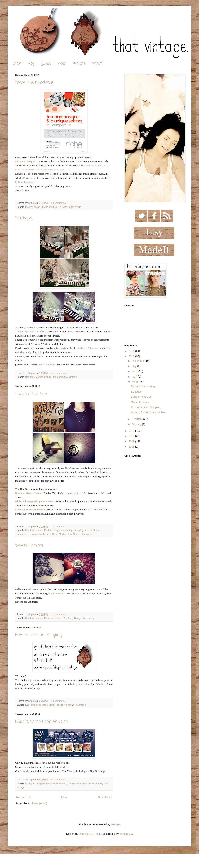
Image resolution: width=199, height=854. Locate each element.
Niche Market (59, 534)
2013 (132, 351)
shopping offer (64, 705)
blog (31, 63)
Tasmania (58, 377)
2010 (132, 436)
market (29, 207)
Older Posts (105, 797)
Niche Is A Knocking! (34, 82)
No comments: (59, 203)
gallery (46, 63)
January (137, 424)
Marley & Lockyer (89, 348)
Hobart (47, 377)
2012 (132, 356)
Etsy (27, 705)
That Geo (73, 534)
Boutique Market (34, 377)
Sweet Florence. (29, 545)
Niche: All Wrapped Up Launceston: (34, 501)
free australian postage (43, 705)
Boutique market (28, 331)
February (137, 418)
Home (64, 797)
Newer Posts (23, 797)
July (134, 366)
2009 (132, 441)
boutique (29, 783)
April (135, 376)
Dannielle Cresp (88, 833)
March (136, 381)
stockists (78, 63)
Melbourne (45, 534)
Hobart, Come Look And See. (41, 721)
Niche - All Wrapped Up (27, 161)
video (61, 63)
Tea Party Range (72, 618)
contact (97, 63)
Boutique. (24, 218)
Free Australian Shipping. (38, 635)
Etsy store (78, 684)
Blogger (115, 824)
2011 (132, 430)
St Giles (63, 207)
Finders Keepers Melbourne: (30, 509)
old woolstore (83, 783)
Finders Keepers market (57, 530)
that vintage (75, 207)
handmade (52, 783)
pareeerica (125, 833)
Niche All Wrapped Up (46, 207)
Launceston (23, 534)
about (17, 63)
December (138, 360)
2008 (132, 446)
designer (40, 783)
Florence (49, 618)
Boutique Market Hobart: (29, 493)
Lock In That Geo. (31, 393)
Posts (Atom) (39, 803)
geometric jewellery (81, 530)
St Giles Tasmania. (24, 182)
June (135, 371)
